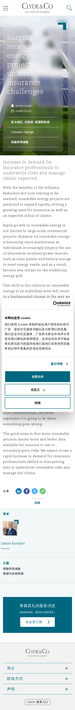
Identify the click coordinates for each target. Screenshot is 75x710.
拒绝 (38, 402)
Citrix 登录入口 (37, 702)
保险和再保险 (12, 569)
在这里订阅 (34, 622)
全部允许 (38, 376)
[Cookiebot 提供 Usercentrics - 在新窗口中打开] (53, 303)
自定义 (38, 389)
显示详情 (57, 364)
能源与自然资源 (13, 573)
